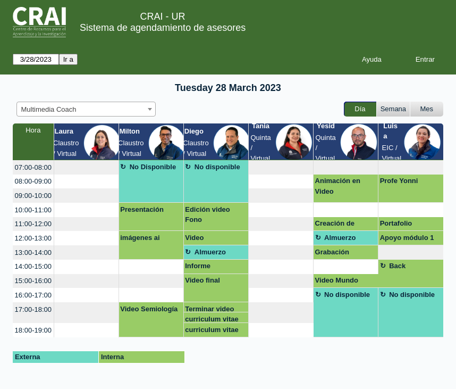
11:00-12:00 (33, 224)
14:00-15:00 (33, 266)
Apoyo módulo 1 (407, 238)
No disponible (217, 167)
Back (397, 266)
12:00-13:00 (33, 238)
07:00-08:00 (33, 167)
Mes (427, 109)
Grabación (332, 252)
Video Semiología (149, 309)
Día (359, 109)
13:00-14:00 (33, 252)
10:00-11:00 (33, 210)
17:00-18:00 (33, 309)
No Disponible (153, 167)
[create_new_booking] (86, 167)
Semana (393, 109)
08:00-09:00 (33, 181)
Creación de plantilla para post (344, 225)
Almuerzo (340, 238)
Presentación (142, 209)
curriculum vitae (211, 319)
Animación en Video (337, 186)
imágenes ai (139, 238)
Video (194, 238)
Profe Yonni (399, 181)
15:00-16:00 (33, 281)
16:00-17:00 (33, 295)
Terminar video (209, 309)
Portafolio (396, 223)
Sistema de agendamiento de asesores (163, 27)
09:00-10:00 (33, 196)
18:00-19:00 (33, 330)
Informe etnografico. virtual (204, 268)
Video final (202, 280)
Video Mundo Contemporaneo (341, 282)
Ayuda (372, 59)
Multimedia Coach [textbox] (49, 109)
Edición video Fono (207, 214)
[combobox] (86, 109)
